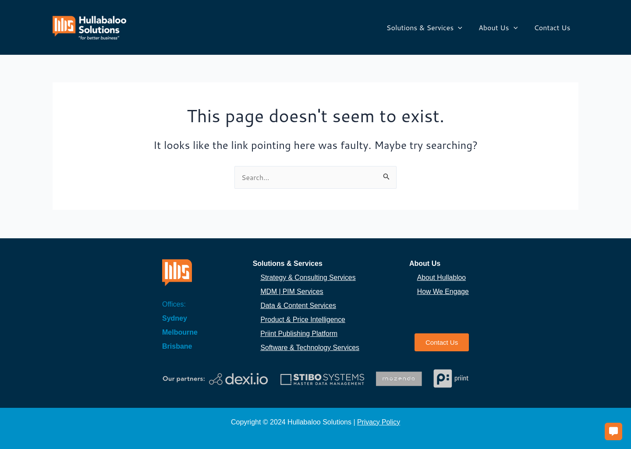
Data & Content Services (298, 305)
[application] (463, 28)
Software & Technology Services (310, 347)
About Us (501, 28)
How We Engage (443, 291)
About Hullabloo (441, 277)
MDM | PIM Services (292, 291)
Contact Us (553, 27)
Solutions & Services (430, 28)
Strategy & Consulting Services (308, 277)
